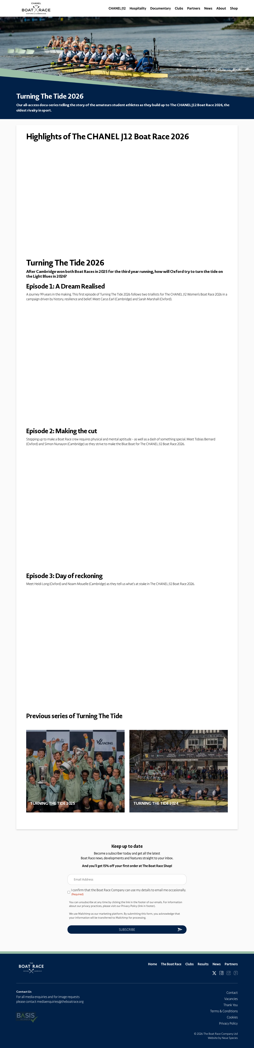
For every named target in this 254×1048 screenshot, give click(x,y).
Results (203, 964)
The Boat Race (171, 964)
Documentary (160, 8)
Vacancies (231, 999)
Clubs (179, 8)
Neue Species (230, 1038)
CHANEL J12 (117, 8)
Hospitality (138, 8)
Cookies (232, 1017)
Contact (232, 993)
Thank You (230, 1005)
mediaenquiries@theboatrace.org (60, 1002)
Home (152, 964)
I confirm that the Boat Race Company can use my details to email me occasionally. (128, 892)
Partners (193, 8)
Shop (234, 8)
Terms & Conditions (224, 1011)
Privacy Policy (228, 1023)
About (221, 8)
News (208, 8)
